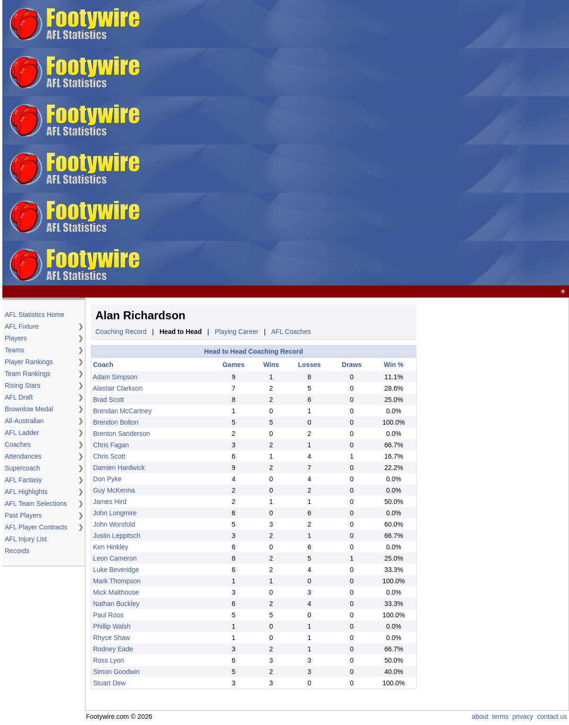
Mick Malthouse (116, 592)
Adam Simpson (115, 377)
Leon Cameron (115, 558)
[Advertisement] (323, 143)
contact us (552, 716)
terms (500, 716)
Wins (271, 364)
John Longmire (115, 513)
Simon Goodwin (116, 671)
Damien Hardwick (119, 467)
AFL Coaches (291, 331)
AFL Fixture (22, 326)
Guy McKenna (114, 490)
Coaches (18, 444)
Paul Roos (108, 615)
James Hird (110, 501)
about (480, 716)
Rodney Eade (113, 649)
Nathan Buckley (116, 603)
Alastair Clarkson (118, 388)
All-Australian (24, 421)
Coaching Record (120, 331)
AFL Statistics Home (34, 314)
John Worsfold (114, 524)
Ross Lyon (108, 660)
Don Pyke (107, 479)
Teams (14, 350)
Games (233, 364)
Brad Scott (108, 399)
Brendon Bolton (116, 422)
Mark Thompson (117, 581)
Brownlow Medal (29, 409)
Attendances (23, 456)
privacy (522, 716)
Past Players (23, 515)
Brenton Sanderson (121, 433)
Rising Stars (22, 385)
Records (17, 550)
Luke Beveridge (116, 569)
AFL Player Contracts (36, 527)
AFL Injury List (26, 539)
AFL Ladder (22, 432)
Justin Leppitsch (116, 535)
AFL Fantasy (23, 480)
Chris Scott (109, 456)
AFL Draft (19, 397)
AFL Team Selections (36, 503)
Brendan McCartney (122, 411)
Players (16, 338)
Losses (309, 364)
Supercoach (22, 468)
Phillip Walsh (112, 626)
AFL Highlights (26, 491)
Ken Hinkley (110, 547)
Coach (103, 364)
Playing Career (237, 331)
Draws (352, 364)
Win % (394, 364)
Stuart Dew (109, 683)
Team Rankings (28, 373)
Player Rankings (29, 362)
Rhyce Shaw (111, 637)
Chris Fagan (111, 445)
